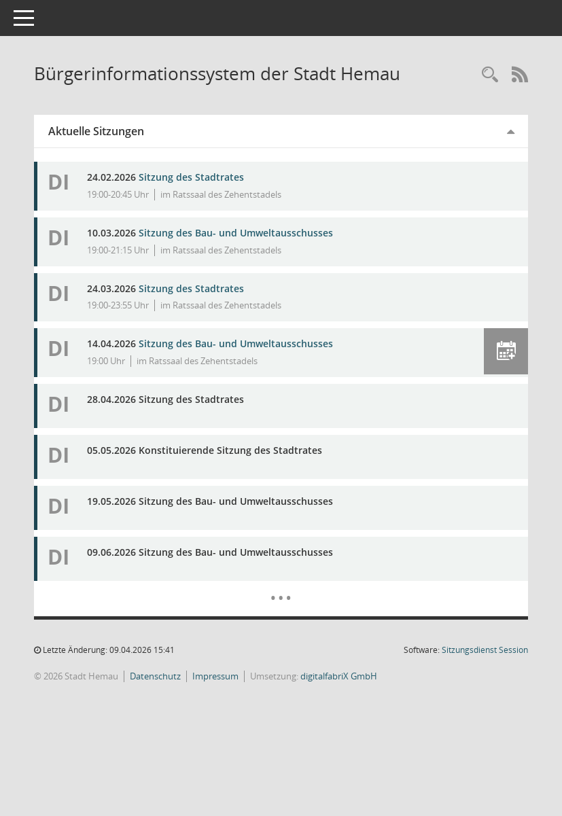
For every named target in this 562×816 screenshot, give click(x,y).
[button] (506, 351)
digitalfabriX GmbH (357, 676)
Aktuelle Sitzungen (115, 131)
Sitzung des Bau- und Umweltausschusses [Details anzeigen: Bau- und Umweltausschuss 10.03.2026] (255, 232)
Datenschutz (174, 676)
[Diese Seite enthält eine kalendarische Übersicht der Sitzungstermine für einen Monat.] (290, 587)
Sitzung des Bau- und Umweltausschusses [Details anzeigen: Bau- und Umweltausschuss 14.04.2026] (255, 343)
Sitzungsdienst (485, 650)
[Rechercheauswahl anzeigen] (490, 75)
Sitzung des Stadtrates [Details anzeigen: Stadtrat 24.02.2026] (210, 177)
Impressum (234, 676)
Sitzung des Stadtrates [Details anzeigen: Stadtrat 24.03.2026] (210, 288)
